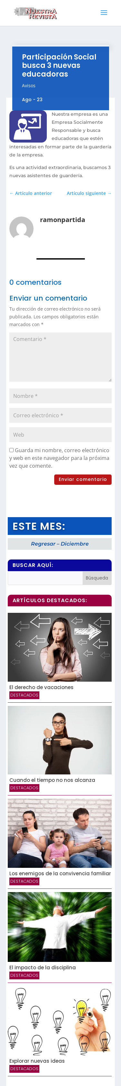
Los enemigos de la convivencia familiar (60, 873)
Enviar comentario (83, 479)
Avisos (28, 85)
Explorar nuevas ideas (37, 1061)
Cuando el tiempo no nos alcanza (52, 780)
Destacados (24, 695)
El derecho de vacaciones (41, 687)
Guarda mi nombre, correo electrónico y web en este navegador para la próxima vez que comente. (59, 458)
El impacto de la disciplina (42, 967)
